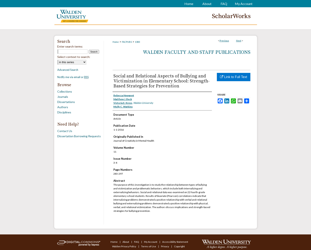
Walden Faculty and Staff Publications (196, 52)
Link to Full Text (233, 77)
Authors (62, 107)
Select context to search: (73, 57)
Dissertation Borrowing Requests (79, 136)
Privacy (165, 246)
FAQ (136, 241)
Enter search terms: (70, 46)
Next (238, 40)
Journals (62, 96)
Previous (224, 40)
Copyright (179, 246)
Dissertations (66, 102)
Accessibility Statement (175, 241)
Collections (64, 91)
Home (116, 41)
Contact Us (64, 131)
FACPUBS (127, 41)
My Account (151, 241)
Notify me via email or (73, 77)
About (126, 241)
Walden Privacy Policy (124, 246)
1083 (137, 41)
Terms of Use (148, 246)
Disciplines (64, 112)
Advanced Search (67, 69)
